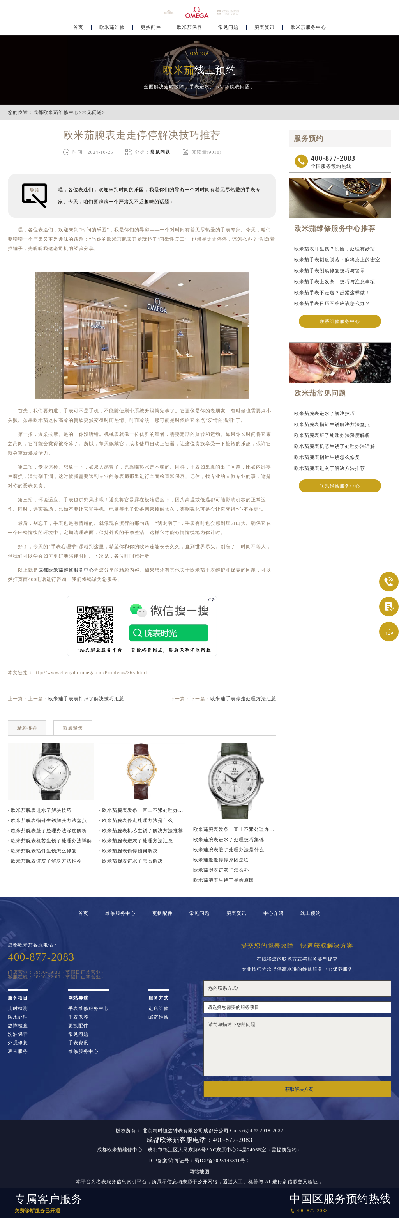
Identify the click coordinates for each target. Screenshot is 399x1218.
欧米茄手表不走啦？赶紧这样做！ (332, 292)
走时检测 (18, 1008)
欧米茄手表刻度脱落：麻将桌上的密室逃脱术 (339, 260)
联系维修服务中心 (340, 321)
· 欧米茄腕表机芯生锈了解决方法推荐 (141, 830)
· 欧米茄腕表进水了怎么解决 (131, 861)
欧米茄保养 (189, 29)
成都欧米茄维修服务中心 (66, 570)
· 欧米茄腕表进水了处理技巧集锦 (227, 839)
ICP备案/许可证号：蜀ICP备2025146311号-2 (199, 1160)
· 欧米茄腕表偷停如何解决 (128, 851)
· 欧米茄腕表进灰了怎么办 (219, 870)
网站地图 (199, 1171)
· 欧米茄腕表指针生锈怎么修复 (42, 851)
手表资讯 (78, 1042)
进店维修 (158, 1008)
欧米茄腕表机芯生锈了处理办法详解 (334, 446)
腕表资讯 (264, 29)
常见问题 (228, 29)
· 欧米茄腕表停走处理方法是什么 (136, 820)
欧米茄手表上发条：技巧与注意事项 (334, 281)
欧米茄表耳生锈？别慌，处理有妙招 (334, 249)
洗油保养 (18, 1034)
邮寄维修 (158, 1017)
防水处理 (18, 1017)
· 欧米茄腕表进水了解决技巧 (40, 810)
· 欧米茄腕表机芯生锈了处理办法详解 (50, 840)
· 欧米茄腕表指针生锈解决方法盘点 (47, 820)
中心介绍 (273, 913)
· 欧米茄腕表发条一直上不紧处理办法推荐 (142, 810)
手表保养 (78, 1017)
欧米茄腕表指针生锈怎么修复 (327, 457)
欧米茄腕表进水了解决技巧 (324, 414)
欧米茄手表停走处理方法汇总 (243, 698)
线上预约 (310, 913)
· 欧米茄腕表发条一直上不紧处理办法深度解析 (233, 829)
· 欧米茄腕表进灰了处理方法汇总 (136, 840)
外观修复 (18, 1042)
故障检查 (18, 1025)
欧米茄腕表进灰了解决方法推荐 (329, 468)
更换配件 (151, 29)
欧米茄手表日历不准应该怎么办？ (332, 303)
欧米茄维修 (112, 29)
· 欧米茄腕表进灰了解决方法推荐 (45, 861)
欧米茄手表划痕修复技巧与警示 (329, 270)
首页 (78, 29)
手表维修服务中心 (88, 1008)
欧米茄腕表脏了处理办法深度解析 (332, 436)
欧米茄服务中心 (308, 29)
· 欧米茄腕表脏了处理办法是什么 (227, 849)
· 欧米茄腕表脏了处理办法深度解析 (47, 830)
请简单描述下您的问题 (297, 1046)
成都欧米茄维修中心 (56, 112)
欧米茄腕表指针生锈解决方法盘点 (332, 425)
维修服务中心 (120, 913)
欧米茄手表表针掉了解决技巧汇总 (86, 698)
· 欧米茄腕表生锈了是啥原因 (222, 880)
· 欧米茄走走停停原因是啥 (219, 860)
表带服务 (18, 1051)
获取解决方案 (299, 1089)
